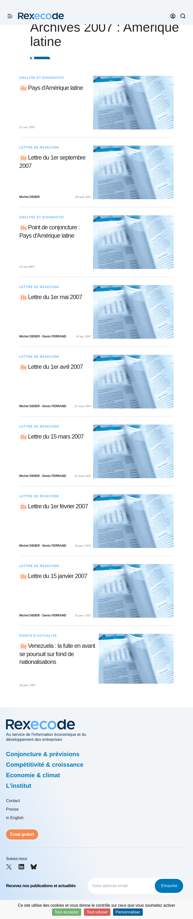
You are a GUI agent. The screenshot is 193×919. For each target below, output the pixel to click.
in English (14, 818)
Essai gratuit (22, 834)
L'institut (18, 785)
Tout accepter (67, 912)
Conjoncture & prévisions (42, 754)
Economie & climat (33, 775)
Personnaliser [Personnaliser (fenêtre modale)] (128, 912)
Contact (13, 801)
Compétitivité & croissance (44, 764)
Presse (12, 809)
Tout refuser (97, 912)
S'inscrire (169, 886)
